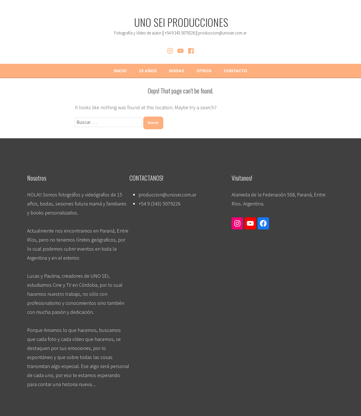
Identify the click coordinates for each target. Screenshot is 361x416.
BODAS (176, 70)
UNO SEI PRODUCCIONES (181, 22)
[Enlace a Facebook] (263, 223)
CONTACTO (235, 70)
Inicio (120, 70)
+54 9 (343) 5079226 (159, 203)
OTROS (204, 70)
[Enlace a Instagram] (237, 223)
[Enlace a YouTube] (250, 223)
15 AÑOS (148, 70)
